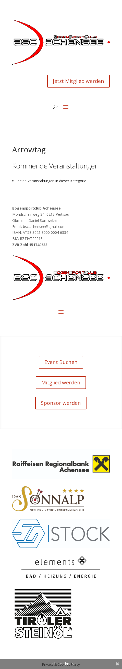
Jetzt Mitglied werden (78, 81)
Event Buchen (61, 362)
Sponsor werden (61, 402)
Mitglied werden (60, 382)
